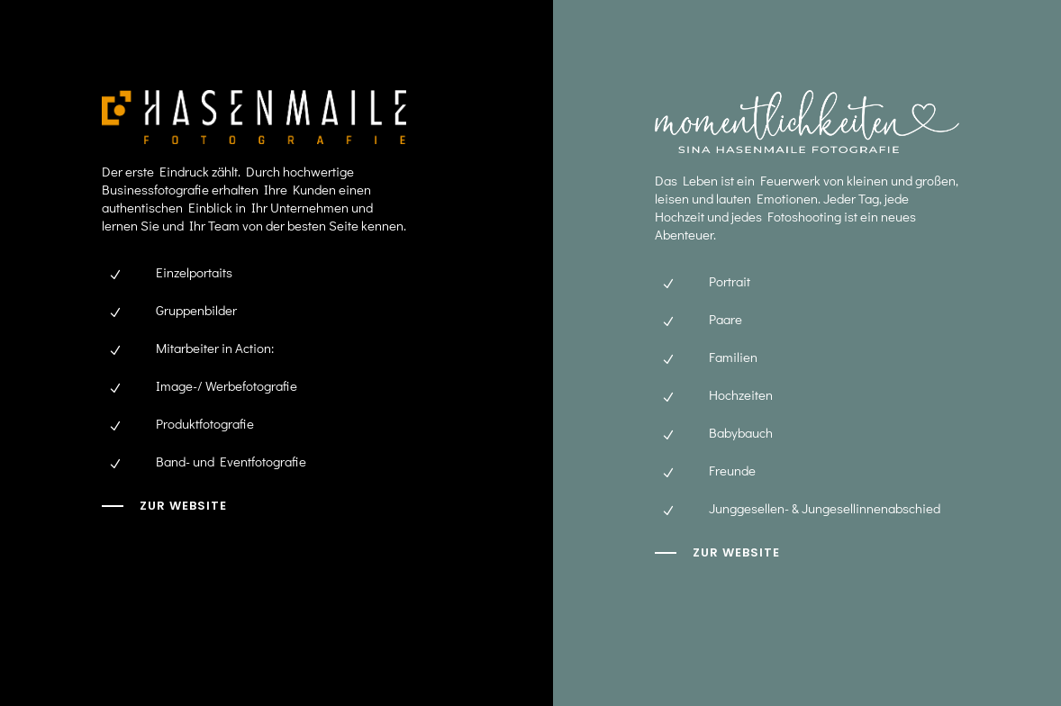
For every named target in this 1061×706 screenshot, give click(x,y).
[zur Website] (164, 506)
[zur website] (717, 553)
